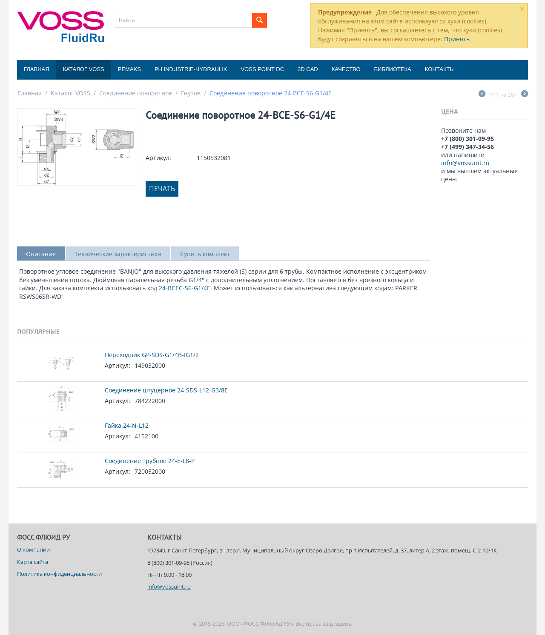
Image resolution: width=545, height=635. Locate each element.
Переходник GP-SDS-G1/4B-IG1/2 (152, 355)
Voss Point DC (262, 69)
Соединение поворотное (135, 93)
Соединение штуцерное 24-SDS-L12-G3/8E (166, 390)
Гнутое (191, 93)
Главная (36, 69)
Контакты (440, 69)
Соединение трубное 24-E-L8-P (150, 461)
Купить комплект (205, 254)
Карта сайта (32, 562)
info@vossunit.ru (465, 163)
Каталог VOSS (83, 69)
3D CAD (308, 69)
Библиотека (392, 69)
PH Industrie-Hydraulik (191, 69)
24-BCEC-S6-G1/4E (184, 288)
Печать (162, 188)
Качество (346, 69)
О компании (33, 549)
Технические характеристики (118, 254)
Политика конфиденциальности (59, 574)
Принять (457, 39)
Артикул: (158, 158)
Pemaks (129, 69)
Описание (41, 254)
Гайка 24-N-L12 (127, 425)
